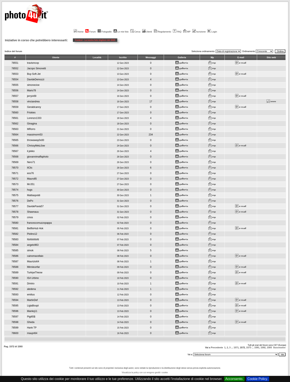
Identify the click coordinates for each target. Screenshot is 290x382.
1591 (256, 347)
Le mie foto (121, 31)
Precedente (217, 347)
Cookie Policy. (257, 379)
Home (79, 31)
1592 (263, 347)
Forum (90, 31)
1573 (248, 347)
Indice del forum (13, 51)
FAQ (177, 31)
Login (212, 31)
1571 (236, 347)
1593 (269, 347)
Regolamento (162, 31)
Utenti (147, 31)
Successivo (279, 347)
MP (186, 31)
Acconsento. (234, 379)
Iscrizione (199, 31)
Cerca (135, 31)
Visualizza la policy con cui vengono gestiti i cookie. (145, 372)
